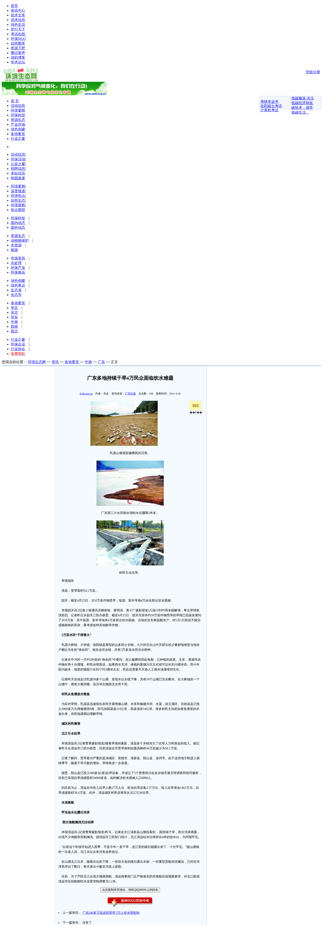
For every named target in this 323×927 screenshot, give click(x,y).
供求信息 (18, 20)
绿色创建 (18, 129)
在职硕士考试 (271, 106)
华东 (14, 317)
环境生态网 (37, 362)
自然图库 (18, 43)
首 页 (15, 101)
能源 (14, 250)
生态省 (16, 290)
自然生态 (18, 200)
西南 (14, 326)
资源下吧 (18, 48)
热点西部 (18, 210)
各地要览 (18, 134)
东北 (14, 312)
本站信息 (18, 173)
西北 (14, 331)
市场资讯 (18, 258)
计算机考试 (269, 110)
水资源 (16, 245)
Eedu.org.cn (86, 393)
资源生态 (18, 120)
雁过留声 (18, 53)
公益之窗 (18, 164)
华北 (14, 308)
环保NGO (18, 39)
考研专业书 (269, 101)
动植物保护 (20, 240)
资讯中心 (18, 10)
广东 (101, 362)
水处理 (16, 263)
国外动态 (18, 227)
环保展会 (18, 272)
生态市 (16, 295)
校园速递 (18, 178)
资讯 (55, 362)
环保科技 (18, 115)
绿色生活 (18, 24)
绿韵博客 (18, 57)
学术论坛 (18, 62)
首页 (14, 6)
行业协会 (18, 349)
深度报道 (18, 191)
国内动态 (18, 223)
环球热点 (18, 196)
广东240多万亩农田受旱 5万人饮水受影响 (111, 912)
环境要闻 (18, 110)
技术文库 (18, 15)
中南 (14, 322)
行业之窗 (18, 138)
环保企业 (18, 344)
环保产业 (18, 267)
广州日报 (130, 393)
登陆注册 (313, 72)
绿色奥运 (18, 285)
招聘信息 (18, 168)
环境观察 (18, 205)
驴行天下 (18, 29)
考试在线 (18, 34)
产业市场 (18, 124)
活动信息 (18, 106)
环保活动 (18, 159)
